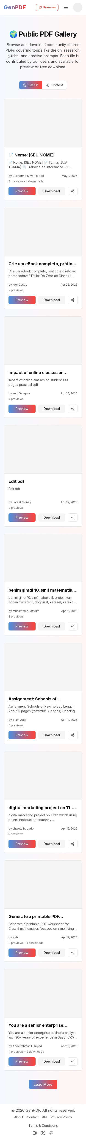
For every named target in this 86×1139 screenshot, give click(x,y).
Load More (43, 1084)
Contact (33, 1117)
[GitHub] (51, 1133)
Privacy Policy (61, 1117)
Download (52, 191)
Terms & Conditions (43, 1125)
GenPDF (15, 7)
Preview (22, 191)
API (44, 1117)
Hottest (54, 85)
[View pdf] (43, 123)
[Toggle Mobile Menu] (65, 7)
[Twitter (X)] (43, 1133)
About (18, 1117)
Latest (31, 85)
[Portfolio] (35, 1133)
